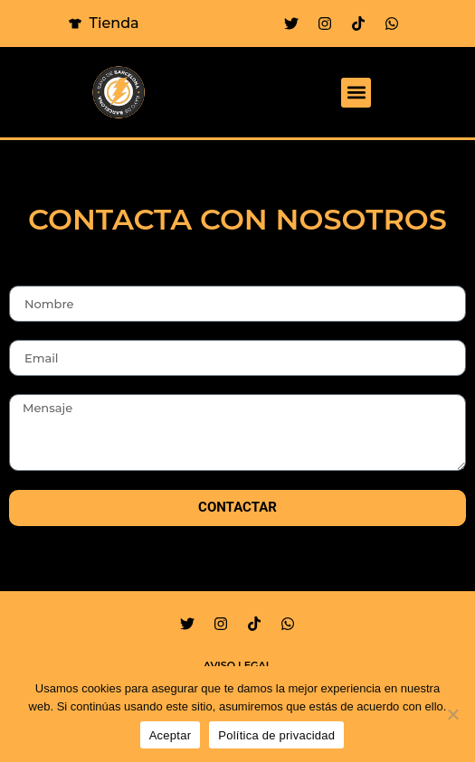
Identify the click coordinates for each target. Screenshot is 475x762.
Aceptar (170, 735)
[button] (356, 93)
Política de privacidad (276, 735)
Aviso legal (238, 665)
